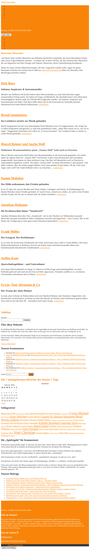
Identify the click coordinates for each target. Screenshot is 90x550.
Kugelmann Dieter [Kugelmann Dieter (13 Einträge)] (7, 423)
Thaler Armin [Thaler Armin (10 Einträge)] (71, 429)
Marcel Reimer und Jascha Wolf (23, 144)
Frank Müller (10, 231)
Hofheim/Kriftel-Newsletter (31, 24)
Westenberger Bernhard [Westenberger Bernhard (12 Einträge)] (76, 433)
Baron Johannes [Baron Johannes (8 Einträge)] (20, 413)
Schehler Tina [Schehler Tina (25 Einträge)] (55, 426)
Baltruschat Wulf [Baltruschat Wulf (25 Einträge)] (8, 413)
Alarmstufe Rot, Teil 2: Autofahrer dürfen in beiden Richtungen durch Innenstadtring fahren (40, 498)
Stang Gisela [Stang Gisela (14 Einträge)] (53, 429)
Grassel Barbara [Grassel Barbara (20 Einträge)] (34, 417)
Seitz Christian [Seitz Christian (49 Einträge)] (30, 428)
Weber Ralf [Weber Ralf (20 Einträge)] (63, 433)
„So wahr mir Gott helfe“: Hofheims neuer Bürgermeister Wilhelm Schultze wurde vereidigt (40, 489)
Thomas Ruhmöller (8, 344)
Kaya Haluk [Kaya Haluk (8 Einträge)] (53, 420)
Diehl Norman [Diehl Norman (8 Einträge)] (5, 417)
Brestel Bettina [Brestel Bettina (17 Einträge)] (54, 414)
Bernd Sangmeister (14, 115)
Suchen (4, 318)
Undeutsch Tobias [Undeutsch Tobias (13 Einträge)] (7, 433)
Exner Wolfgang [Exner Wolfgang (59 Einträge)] (18, 416)
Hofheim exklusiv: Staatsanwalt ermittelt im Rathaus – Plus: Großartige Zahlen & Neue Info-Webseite (44, 485)
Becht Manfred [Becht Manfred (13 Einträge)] (30, 414)
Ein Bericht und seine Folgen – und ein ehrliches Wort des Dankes (31, 491)
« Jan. (3, 403)
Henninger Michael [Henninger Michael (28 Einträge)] (28, 420)
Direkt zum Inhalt (8, 2)
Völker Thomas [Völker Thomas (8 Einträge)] (53, 433)
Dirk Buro (8, 83)
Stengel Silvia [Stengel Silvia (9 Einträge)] (63, 429)
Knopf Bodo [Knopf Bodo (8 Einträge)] (60, 420)
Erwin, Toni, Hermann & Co (20, 285)
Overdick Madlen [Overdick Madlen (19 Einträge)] (26, 426)
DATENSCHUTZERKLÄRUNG (13, 541)
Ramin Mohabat (12, 178)
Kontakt (9, 48)
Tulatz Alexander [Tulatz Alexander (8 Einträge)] (81, 429)
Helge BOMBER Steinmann (16, 355)
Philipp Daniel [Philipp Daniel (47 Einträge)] (41, 426)
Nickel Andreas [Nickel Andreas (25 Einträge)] (12, 426)
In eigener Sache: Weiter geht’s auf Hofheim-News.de (26, 478)
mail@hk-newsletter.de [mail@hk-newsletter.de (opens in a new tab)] (51, 70)
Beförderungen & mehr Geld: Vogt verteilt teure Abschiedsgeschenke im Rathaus (36, 496)
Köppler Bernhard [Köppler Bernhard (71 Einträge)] (49, 422)
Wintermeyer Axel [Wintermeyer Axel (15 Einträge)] (7, 436)
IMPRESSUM (6, 537)
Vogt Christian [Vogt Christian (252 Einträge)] (24, 432)
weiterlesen (43, 104)
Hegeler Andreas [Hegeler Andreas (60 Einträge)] (10, 419)
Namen (9, 44)
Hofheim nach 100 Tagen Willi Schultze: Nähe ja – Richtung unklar (31, 481)
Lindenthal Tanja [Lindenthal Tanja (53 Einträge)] (68, 422)
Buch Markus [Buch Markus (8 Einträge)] (65, 413)
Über (8, 41)
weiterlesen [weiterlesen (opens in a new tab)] (61, 194)
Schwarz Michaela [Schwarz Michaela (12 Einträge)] (16, 429)
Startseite (10, 39)
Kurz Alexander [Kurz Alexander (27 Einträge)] (31, 423)
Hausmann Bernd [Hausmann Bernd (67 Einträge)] (72, 416)
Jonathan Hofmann (14, 205)
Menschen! (10, 46)
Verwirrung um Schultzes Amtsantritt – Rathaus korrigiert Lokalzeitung (33, 487)
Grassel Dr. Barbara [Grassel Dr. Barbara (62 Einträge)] (52, 416)
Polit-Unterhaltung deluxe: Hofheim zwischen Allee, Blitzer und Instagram (44, 353)
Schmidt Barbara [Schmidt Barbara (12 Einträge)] (66, 426)
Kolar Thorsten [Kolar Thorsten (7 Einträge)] (69, 420)
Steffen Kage (10, 258)
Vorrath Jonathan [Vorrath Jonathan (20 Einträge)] (42, 433)
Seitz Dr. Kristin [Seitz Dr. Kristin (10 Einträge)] (43, 429)
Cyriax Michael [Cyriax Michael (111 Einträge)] (79, 413)
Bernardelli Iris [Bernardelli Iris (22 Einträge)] (42, 413)
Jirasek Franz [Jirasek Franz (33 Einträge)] (43, 420)
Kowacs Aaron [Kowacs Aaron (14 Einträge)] (78, 420)
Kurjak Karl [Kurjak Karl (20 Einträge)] (19, 423)
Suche (3, 374)
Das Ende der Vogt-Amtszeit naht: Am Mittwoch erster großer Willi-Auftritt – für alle (38, 493)
